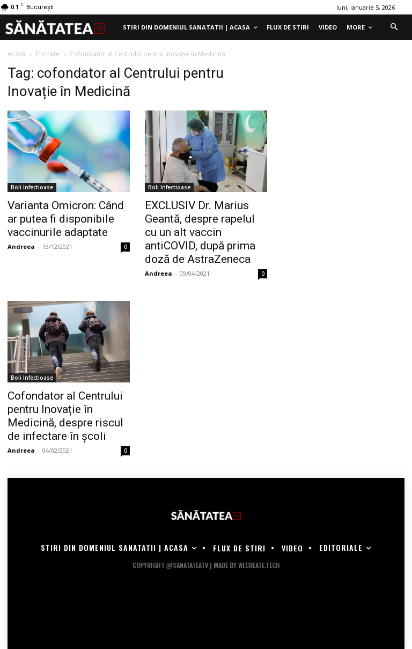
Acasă (17, 53)
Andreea (21, 246)
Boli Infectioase (32, 187)
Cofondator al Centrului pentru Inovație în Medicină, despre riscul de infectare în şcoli (65, 415)
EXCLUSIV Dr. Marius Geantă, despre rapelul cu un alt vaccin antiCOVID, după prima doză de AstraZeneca (200, 232)
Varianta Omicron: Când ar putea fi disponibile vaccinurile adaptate (66, 219)
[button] (394, 27)
